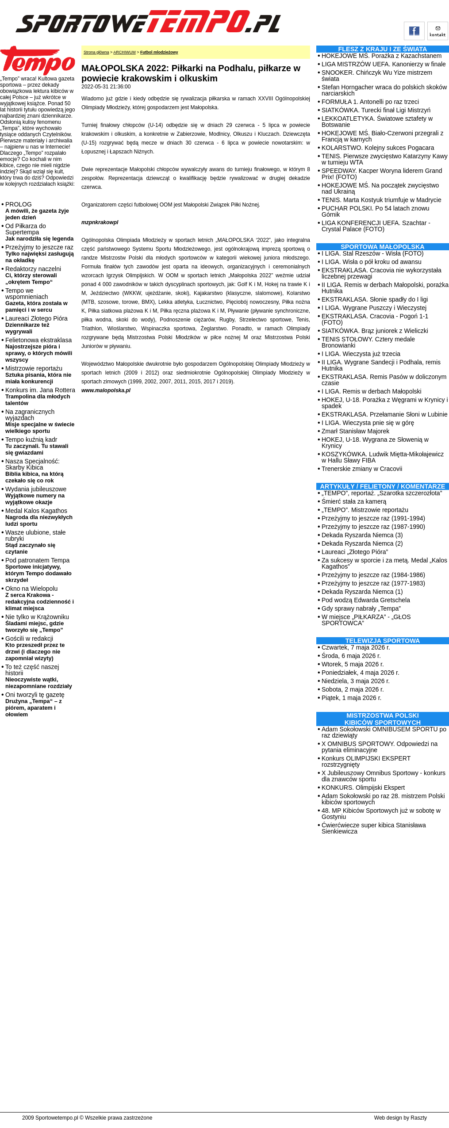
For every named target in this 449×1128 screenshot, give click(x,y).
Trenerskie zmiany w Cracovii (362, 468)
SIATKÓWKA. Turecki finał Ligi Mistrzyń (376, 110)
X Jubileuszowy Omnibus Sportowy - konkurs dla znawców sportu (383, 776)
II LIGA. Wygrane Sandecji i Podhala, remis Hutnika (381, 365)
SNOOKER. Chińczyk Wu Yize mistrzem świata (377, 75)
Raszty (419, 1118)
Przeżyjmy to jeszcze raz (39, 254)
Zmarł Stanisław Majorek (355, 431)
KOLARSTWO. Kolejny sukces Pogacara (378, 147)
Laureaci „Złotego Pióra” (355, 551)
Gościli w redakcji (35, 648)
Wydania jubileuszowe (35, 495)
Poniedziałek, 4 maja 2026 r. (360, 672)
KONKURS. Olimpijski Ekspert (363, 787)
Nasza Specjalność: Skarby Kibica (34, 471)
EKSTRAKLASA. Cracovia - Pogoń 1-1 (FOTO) (375, 319)
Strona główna (96, 52)
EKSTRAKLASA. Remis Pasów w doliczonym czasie (384, 379)
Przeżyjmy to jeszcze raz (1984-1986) (373, 574)
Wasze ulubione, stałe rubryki (35, 542)
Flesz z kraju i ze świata (382, 49)
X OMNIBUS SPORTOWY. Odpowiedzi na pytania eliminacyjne (379, 746)
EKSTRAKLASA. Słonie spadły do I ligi (375, 299)
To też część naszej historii (38, 676)
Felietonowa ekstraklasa (38, 349)
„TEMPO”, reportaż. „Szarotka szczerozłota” (382, 493)
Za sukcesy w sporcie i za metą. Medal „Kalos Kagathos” (384, 563)
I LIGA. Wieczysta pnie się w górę (368, 422)
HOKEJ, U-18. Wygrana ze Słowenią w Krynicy (375, 442)
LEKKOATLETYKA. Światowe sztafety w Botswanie (377, 121)
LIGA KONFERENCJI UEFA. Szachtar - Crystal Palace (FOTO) (376, 226)
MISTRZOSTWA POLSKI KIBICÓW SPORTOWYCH (383, 719)
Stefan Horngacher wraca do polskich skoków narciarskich (384, 90)
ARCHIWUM (124, 52)
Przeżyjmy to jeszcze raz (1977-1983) (373, 583)
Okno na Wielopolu (39, 598)
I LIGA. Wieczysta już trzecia (361, 353)
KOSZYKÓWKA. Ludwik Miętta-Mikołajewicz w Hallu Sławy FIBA (383, 457)
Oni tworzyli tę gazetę (35, 704)
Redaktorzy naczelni (33, 275)
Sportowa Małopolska (382, 246)
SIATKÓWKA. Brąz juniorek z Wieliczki (375, 330)
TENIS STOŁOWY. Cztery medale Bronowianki (368, 342)
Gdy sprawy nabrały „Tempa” (361, 608)
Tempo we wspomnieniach (36, 300)
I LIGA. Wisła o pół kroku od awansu (372, 261)
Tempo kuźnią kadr (36, 446)
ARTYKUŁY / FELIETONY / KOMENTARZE (382, 486)
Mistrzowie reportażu (38, 375)
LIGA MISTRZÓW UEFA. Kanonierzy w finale (384, 64)
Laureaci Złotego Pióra (36, 325)
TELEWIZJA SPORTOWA (382, 640)
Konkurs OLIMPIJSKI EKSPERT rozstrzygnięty (366, 761)
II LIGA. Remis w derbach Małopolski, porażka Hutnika (385, 287)
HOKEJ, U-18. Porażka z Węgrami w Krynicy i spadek (385, 402)
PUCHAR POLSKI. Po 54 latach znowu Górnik (376, 211)
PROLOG (37, 211)
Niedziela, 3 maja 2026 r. (356, 680)
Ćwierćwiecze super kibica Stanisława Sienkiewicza (374, 828)
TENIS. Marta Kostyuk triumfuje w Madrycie (381, 199)
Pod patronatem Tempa (38, 570)
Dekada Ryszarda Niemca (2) (362, 543)
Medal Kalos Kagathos (39, 517)
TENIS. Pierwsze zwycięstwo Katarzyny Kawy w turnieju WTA (385, 159)
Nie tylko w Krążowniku (37, 623)
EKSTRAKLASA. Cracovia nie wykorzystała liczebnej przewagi (381, 273)
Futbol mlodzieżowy (159, 52)
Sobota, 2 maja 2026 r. (353, 689)
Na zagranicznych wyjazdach (40, 421)
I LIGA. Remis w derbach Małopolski (372, 391)
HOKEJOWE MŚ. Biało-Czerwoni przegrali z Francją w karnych (382, 136)
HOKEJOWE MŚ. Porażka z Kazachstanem (382, 55)
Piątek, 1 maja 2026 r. (351, 697)
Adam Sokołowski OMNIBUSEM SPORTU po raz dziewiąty (384, 732)
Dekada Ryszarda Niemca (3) (362, 535)
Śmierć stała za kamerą (354, 501)
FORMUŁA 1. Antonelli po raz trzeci (370, 101)
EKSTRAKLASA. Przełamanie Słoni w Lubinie (385, 414)
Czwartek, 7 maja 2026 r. (356, 647)
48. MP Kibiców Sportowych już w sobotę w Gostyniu (381, 813)
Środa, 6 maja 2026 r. (351, 655)
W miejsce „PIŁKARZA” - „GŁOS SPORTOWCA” (366, 620)
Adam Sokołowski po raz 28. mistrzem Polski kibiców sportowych (383, 799)
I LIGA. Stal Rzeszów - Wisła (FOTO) (373, 253)
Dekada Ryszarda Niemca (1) (362, 591)
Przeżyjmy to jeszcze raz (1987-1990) (373, 526)
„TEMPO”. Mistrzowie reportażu (365, 509)
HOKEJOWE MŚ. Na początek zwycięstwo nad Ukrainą (380, 188)
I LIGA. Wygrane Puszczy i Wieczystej (374, 307)
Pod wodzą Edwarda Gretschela (366, 600)
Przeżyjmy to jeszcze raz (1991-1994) (373, 518)
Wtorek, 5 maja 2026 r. (353, 664)
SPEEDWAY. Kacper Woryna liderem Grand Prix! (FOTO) (382, 173)
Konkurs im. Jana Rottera (40, 396)
